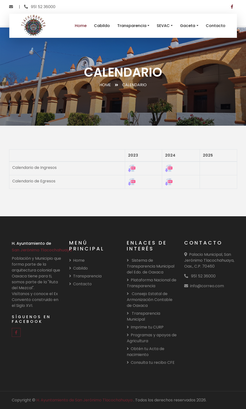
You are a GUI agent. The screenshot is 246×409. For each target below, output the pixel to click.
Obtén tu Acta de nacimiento (145, 351)
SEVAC (163, 25)
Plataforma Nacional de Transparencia (151, 283)
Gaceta (187, 25)
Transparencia (131, 25)
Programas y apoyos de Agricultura (152, 338)
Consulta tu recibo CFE (151, 362)
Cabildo (102, 25)
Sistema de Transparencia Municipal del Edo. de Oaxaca (150, 266)
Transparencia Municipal (143, 316)
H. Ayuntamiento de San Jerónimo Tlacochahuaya (84, 400)
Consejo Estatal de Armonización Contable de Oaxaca (149, 299)
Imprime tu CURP (145, 327)
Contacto (215, 25)
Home (81, 25)
